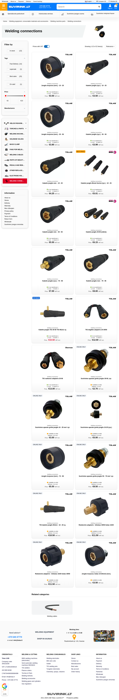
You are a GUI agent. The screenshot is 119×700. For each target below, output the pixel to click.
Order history (75, 672)
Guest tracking (37, 1)
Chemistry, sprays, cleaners (55, 672)
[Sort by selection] (110, 46)
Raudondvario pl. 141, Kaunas (74, 641)
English (89, 1)
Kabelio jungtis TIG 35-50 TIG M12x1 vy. (52, 330)
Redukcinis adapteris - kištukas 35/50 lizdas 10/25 (96, 525)
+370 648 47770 (15, 637)
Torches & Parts (27, 673)
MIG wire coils (51, 661)
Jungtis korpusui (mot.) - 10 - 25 (52, 85)
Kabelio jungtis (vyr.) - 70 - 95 (52, 281)
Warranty (7, 206)
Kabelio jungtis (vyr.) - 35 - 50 (96, 134)
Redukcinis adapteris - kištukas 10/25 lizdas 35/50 (52, 574)
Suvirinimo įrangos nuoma (75, 14)
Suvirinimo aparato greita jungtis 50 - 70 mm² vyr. (96, 476)
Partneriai (99, 672)
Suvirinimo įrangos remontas (13, 224)
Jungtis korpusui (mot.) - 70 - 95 (52, 476)
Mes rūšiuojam (9, 208)
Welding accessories (28, 678)
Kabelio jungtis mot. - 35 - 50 (53, 232)
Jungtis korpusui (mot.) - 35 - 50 (52, 134)
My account (75, 669)
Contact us (74, 661)
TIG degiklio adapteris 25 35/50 (96, 330)
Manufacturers (76, 664)
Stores (6, 200)
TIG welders (26, 668)
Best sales (74, 666)
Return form (8, 219)
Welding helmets (27, 676)
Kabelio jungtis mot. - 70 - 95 (96, 281)
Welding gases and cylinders (31, 681)
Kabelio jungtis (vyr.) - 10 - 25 (96, 85)
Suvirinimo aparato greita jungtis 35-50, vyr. (96, 378)
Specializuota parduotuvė (16, 14)
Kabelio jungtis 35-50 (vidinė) (96, 232)
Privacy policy (8, 211)
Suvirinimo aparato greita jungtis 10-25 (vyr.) (96, 427)
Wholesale (5, 1)
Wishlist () (112, 1)
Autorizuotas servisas (46, 14)
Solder (48, 664)
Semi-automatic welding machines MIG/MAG (29, 664)
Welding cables (52, 616)
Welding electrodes (52, 658)
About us (13, 1)
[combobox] (79, 7)
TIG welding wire (51, 666)
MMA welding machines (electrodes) (29, 659)
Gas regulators (27, 684)
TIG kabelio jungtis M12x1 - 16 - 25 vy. (52, 525)
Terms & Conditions (10, 216)
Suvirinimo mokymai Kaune (105, 13)
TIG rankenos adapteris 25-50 (52, 378)
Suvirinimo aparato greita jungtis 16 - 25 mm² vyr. (52, 427)
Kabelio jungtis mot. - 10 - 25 (53, 183)
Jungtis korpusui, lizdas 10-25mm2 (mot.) (96, 574)
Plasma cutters (27, 670)
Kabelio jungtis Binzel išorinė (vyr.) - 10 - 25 (96, 183)
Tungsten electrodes (53, 669)
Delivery (28, 1)
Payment (21, 1)
